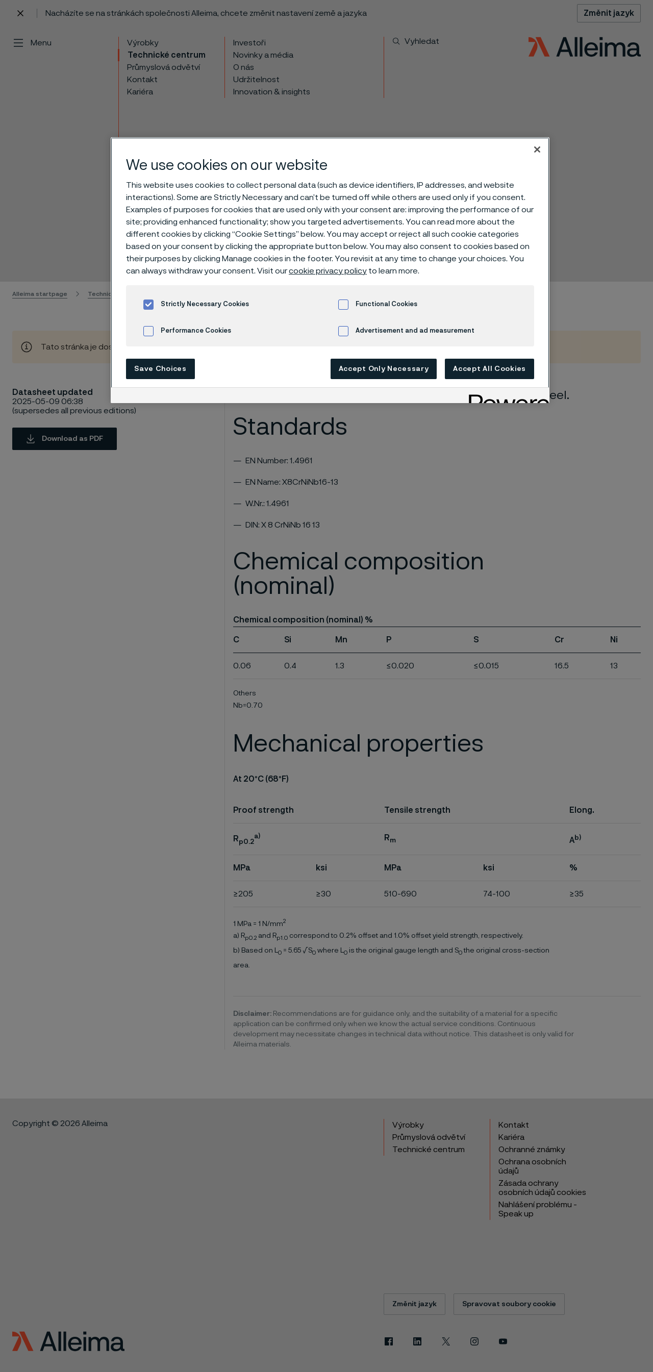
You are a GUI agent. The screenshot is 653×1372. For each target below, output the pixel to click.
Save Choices (160, 368)
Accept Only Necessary (384, 368)
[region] (330, 270)
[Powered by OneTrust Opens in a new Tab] (505, 396)
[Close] (537, 149)
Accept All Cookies (489, 368)
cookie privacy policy (328, 271)
